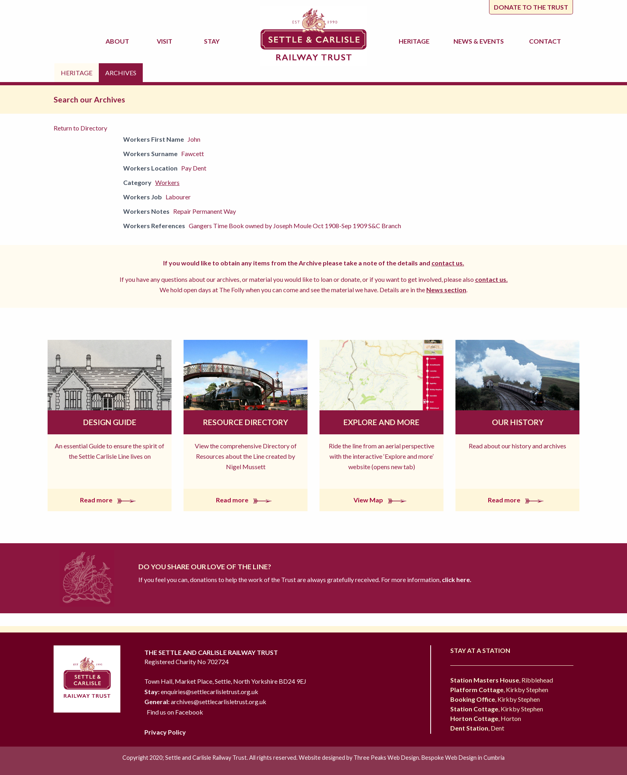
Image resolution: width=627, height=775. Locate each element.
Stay (213, 41)
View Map (381, 500)
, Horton (485, 718)
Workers (167, 182)
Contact (545, 41)
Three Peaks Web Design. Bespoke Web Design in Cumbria (429, 757)
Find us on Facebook (175, 712)
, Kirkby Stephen (499, 689)
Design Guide (109, 422)
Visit (166, 41)
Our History (517, 422)
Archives (120, 72)
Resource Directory (245, 422)
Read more (109, 500)
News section (446, 289)
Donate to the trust (531, 7)
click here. (456, 579)
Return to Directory (80, 128)
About (119, 41)
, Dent (477, 728)
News (479, 41)
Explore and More (381, 422)
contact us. (447, 263)
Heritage (415, 41)
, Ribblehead (501, 680)
